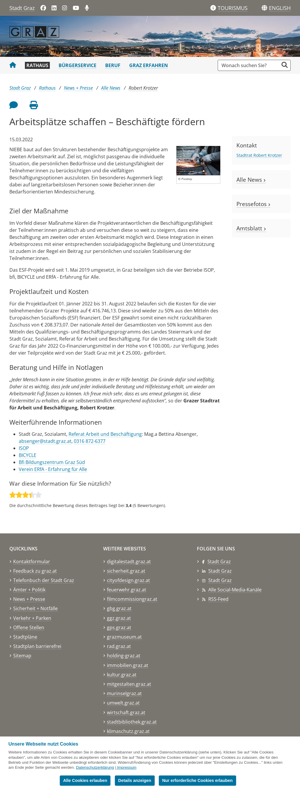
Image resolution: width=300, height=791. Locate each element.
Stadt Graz (22, 7)
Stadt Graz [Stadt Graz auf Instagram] (220, 580)
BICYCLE (27, 455)
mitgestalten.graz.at (129, 684)
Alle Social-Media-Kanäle (235, 589)
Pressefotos (253, 204)
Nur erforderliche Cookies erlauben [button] (197, 780)
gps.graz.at (119, 627)
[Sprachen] (264, 8)
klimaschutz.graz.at (128, 731)
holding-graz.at (123, 655)
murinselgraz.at (124, 693)
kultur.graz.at (122, 674)
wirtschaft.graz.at (126, 712)
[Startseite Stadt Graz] (12, 65)
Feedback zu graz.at (35, 571)
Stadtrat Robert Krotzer (259, 155)
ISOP (24, 448)
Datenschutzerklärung (95, 767)
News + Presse (78, 88)
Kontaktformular (31, 561)
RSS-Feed (218, 599)
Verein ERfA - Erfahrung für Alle (53, 469)
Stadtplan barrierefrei (37, 646)
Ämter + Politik (29, 589)
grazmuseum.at (124, 637)
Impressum (127, 767)
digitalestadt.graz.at (129, 561)
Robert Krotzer (143, 88)
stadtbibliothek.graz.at (132, 722)
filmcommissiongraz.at (132, 599)
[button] (280, 8)
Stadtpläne (25, 637)
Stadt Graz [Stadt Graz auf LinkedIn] (220, 571)
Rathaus (37, 65)
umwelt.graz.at (123, 703)
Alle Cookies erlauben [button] (85, 780)
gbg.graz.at (119, 608)
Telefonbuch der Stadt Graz (43, 580)
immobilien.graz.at (127, 665)
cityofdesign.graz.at (128, 580)
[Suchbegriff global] (250, 65)
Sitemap (22, 655)
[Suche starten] (285, 65)
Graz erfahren (148, 65)
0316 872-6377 (89, 441)
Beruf (112, 65)
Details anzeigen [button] (134, 780)
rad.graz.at (119, 646)
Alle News (110, 88)
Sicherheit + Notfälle (35, 608)
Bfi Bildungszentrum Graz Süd (52, 462)
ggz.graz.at (119, 618)
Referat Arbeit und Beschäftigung (105, 434)
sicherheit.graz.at (126, 571)
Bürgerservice (77, 65)
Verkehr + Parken (32, 618)
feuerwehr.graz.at (126, 589)
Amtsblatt (251, 228)
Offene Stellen (28, 627)
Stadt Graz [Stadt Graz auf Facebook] (219, 561)
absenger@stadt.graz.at (45, 441)
